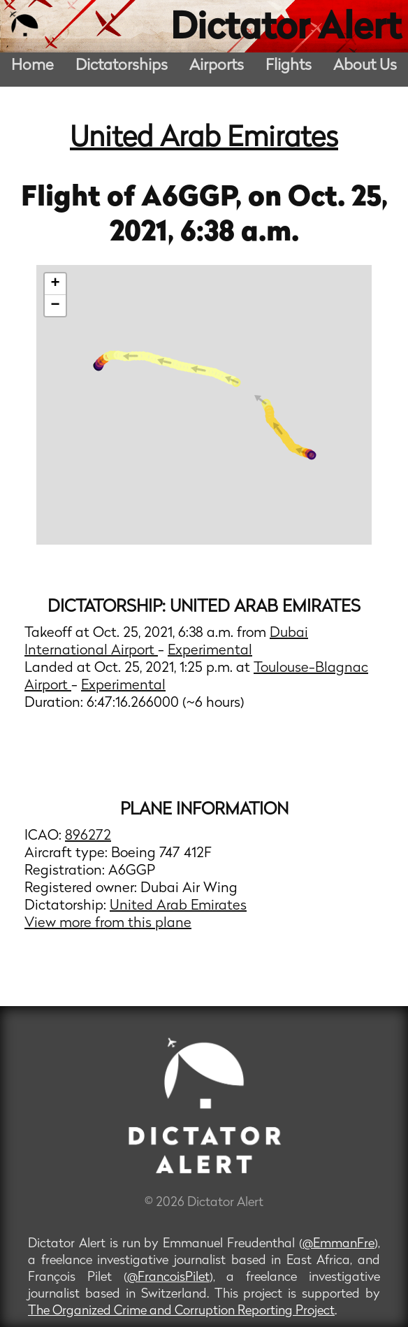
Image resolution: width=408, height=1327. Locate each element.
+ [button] (55, 283)
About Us (365, 66)
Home (32, 66)
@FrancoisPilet (168, 1277)
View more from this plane (107, 924)
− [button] (55, 305)
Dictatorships (121, 66)
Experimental (210, 651)
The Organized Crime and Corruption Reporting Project (181, 1311)
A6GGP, (194, 199)
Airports (216, 66)
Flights (288, 66)
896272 (88, 836)
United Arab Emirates (204, 139)
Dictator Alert (285, 29)
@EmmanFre (338, 1244)
